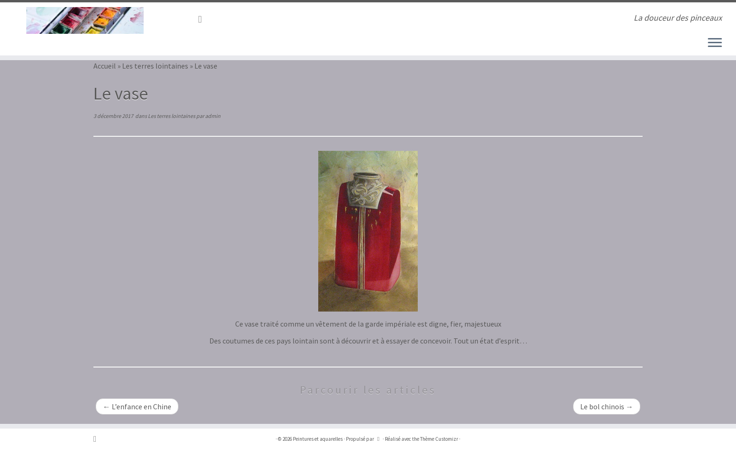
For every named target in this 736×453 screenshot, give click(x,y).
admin (213, 115)
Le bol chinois (606, 406)
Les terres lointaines (155, 65)
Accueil (104, 65)
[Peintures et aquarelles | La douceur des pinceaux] (85, 20)
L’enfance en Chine (137, 406)
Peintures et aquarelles (318, 439)
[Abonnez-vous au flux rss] (203, 19)
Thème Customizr (439, 439)
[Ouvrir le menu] (715, 43)
